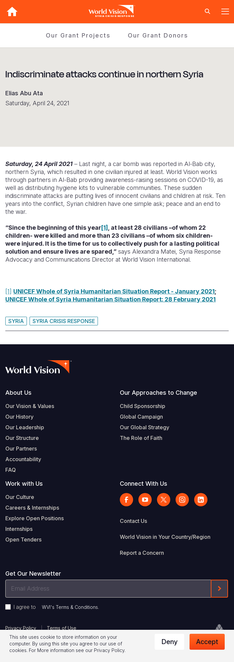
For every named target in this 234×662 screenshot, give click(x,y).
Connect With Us (143, 483)
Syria (16, 321)
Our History (19, 416)
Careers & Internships (32, 507)
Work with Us (24, 483)
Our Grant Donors (158, 35)
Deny (169, 642)
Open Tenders (23, 539)
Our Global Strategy (144, 427)
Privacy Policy (20, 628)
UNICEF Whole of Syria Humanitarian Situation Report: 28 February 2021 (110, 299)
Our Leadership (24, 427)
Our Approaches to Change (158, 392)
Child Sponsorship (142, 406)
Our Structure (22, 438)
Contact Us (133, 521)
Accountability (23, 459)
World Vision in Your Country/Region (165, 537)
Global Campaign (141, 416)
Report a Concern (142, 552)
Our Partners (21, 448)
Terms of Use (61, 628)
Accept (207, 642)
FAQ (10, 469)
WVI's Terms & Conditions (70, 607)
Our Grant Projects (78, 35)
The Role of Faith (141, 438)
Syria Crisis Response (64, 321)
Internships (19, 529)
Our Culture (19, 497)
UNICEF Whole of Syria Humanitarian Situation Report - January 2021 (114, 291)
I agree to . (56, 607)
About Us (18, 392)
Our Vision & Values (29, 406)
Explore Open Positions (34, 518)
